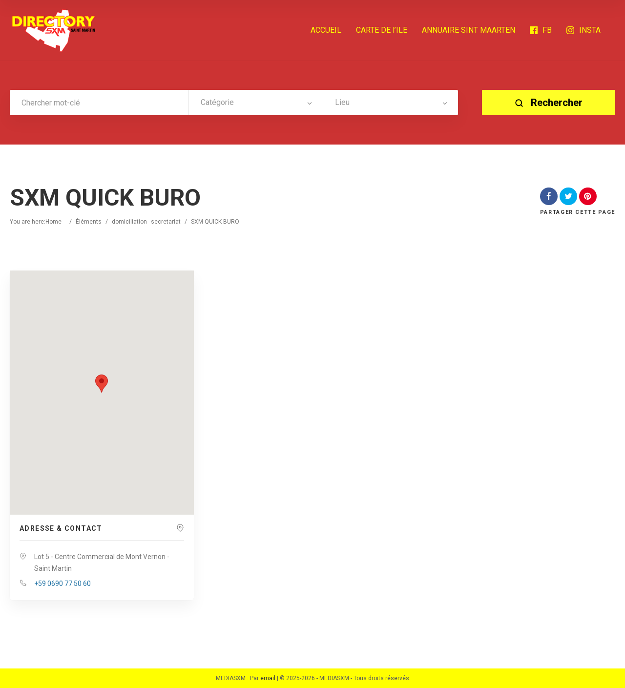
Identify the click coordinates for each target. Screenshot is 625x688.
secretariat (166, 221)
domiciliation (129, 221)
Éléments (89, 221)
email (267, 678)
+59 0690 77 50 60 (62, 583)
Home (53, 221)
